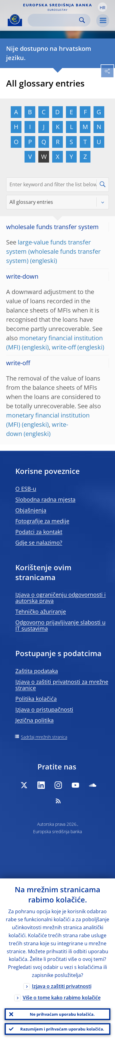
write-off (64, 347)
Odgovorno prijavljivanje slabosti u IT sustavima (60, 625)
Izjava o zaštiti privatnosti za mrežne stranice (61, 685)
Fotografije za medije (42, 521)
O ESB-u (25, 488)
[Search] (54, 20)
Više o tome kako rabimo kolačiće (62, 997)
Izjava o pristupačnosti (44, 709)
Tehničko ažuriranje (40, 611)
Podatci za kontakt (38, 531)
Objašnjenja (30, 510)
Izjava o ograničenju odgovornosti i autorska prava (60, 597)
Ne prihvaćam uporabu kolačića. (62, 1014)
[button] (102, 7)
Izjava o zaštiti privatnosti (61, 986)
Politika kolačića (36, 698)
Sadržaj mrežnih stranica (44, 737)
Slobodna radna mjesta (45, 499)
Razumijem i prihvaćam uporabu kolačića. (62, 1029)
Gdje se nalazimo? (38, 542)
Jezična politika (34, 720)
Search (82, 20)
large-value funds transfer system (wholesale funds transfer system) (53, 251)
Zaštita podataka (36, 671)
